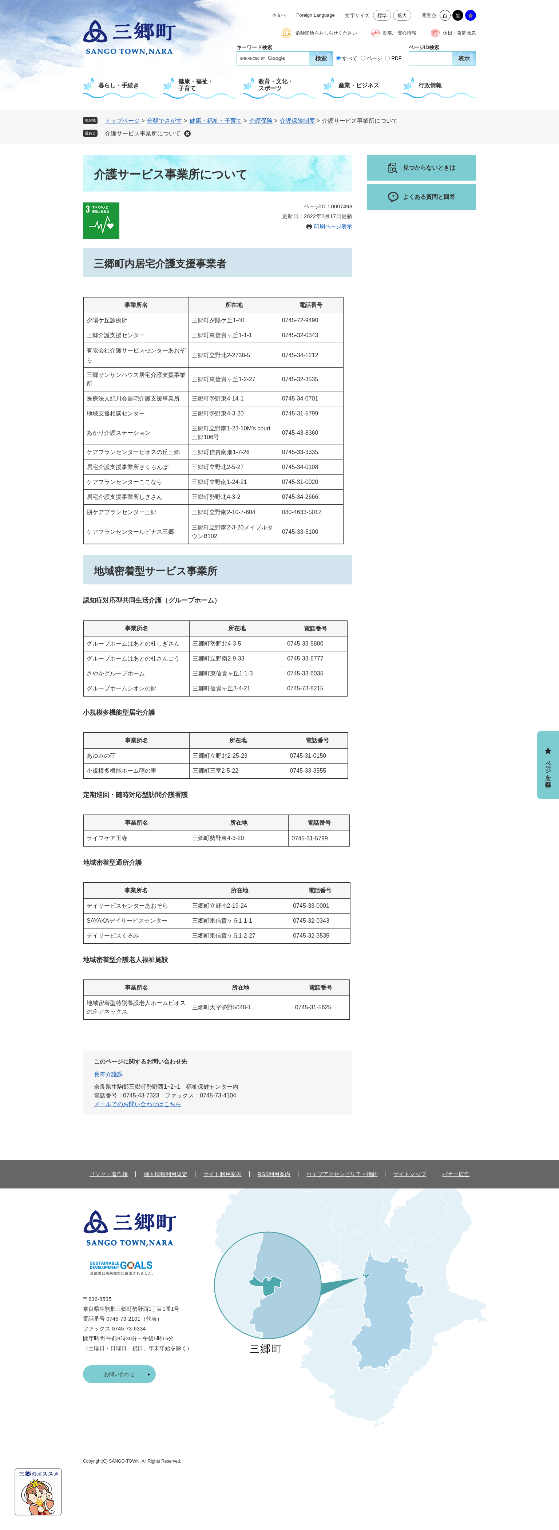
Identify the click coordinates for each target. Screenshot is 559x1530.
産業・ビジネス (358, 85)
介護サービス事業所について (143, 133)
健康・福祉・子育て (195, 84)
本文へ (279, 15)
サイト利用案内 (222, 1174)
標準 (382, 15)
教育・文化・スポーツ (275, 84)
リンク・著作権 (109, 1174)
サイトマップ (409, 1174)
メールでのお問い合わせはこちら (137, 1104)
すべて (349, 58)
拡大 (402, 15)
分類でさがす (164, 121)
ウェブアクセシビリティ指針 (341, 1174)
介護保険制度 (297, 121)
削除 (187, 133)
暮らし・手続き (118, 85)
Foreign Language (315, 15)
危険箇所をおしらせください (326, 33)
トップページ (122, 121)
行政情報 (430, 85)
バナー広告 (455, 1174)
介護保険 (261, 121)
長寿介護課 (108, 1074)
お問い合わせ (119, 1374)
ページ (374, 58)
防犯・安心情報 (399, 33)
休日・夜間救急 (459, 33)
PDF (396, 58)
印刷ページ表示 (333, 226)
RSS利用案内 (274, 1174)
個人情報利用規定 (165, 1174)
